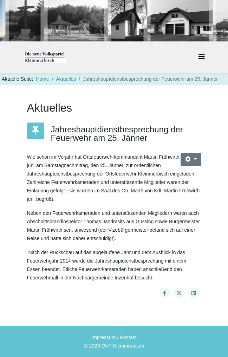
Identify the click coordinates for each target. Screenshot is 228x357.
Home (42, 79)
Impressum (103, 337)
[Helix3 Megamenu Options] (201, 56)
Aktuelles (66, 79)
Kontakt (128, 337)
